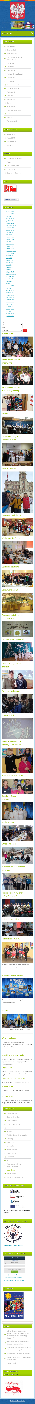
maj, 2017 (9, 258)
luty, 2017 (8, 265)
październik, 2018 (11, 225)
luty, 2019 (8, 216)
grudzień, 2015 (10, 292)
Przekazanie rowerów (11, 939)
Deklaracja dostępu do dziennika (13, 1277)
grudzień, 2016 (10, 269)
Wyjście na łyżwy (9, 468)
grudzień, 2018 (10, 220)
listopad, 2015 (10, 295)
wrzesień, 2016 (10, 276)
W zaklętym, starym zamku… (14, 1055)
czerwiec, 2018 (10, 232)
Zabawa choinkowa (10, 590)
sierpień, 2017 (10, 253)
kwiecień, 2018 (10, 237)
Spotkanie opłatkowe (10, 567)
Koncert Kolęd (8, 715)
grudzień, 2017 (10, 246)
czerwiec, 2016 (10, 279)
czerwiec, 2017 (10, 255)
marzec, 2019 (10, 214)
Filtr (25, 330)
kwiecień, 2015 (10, 306)
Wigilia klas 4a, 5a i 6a (11, 538)
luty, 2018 (8, 241)
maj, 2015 (9, 304)
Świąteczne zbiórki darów (12, 776)
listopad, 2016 (10, 272)
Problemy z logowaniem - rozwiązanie (14, 1280)
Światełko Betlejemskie (11, 691)
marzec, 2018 (10, 239)
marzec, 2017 (10, 262)
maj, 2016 (9, 281)
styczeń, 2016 (10, 290)
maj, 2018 (9, 234)
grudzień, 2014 (10, 316)
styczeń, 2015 (10, 313)
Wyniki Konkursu (9, 1038)
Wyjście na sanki (9, 844)
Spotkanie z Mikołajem (11, 515)
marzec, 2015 (10, 309)
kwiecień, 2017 (10, 260)
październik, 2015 (11, 297)
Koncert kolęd (7, 333)
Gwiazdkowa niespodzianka (13, 1079)
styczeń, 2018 (10, 244)
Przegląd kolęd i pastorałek (13, 639)
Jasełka (5, 413)
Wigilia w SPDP (8, 822)
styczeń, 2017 (10, 267)
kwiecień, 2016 (10, 283)
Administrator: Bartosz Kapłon (17, 1401)
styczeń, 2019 (10, 218)
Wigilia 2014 (7, 1068)
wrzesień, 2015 (10, 299)
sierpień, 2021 (10, 211)
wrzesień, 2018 (10, 227)
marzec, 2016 (10, 285)
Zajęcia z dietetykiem (10, 919)
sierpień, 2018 (10, 230)
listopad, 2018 (10, 223)
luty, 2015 (8, 311)
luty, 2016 (8, 288)
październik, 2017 (11, 251)
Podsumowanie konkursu (12, 975)
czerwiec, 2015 (10, 302)
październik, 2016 (11, 274)
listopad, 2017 (10, 248)
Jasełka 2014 (7, 1097)
